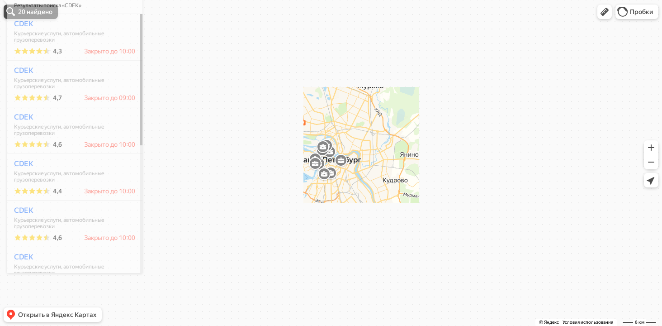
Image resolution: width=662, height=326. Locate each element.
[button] (604, 12)
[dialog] (69, 162)
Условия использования (588, 322)
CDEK (18, 50)
